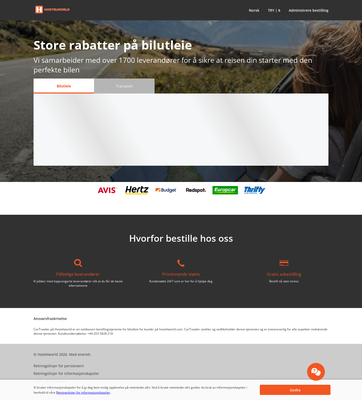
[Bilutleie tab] (64, 86)
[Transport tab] (124, 86)
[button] (253, 10)
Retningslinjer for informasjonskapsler (83, 392)
